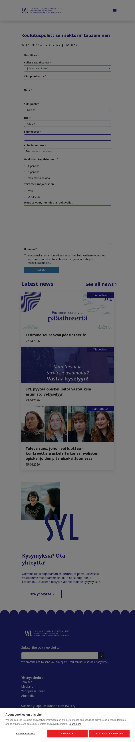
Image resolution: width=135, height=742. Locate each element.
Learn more (75, 724)
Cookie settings (25, 733)
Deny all (67, 733)
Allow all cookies (109, 733)
